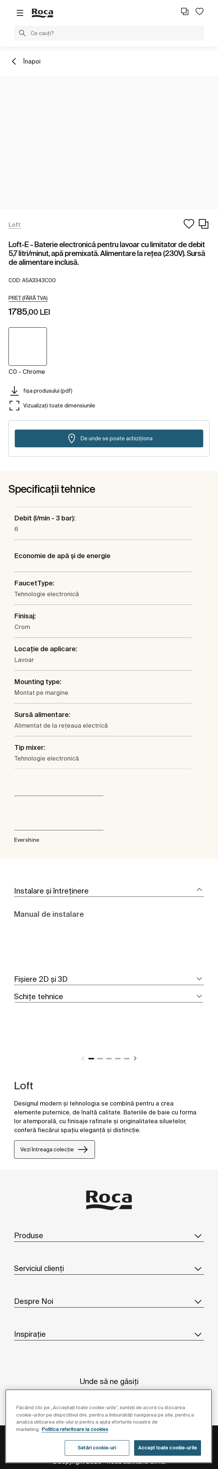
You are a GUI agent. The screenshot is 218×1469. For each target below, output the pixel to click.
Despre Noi (109, 1301)
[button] (22, 34)
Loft (23, 1085)
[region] (108, 1426)
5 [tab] (127, 1058)
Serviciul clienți (109, 1268)
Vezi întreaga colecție (54, 1149)
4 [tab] (118, 1058)
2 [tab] (100, 1058)
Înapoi (32, 61)
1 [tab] (91, 1058)
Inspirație (109, 1334)
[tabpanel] (17, 1040)
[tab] (109, 891)
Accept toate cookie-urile (167, 1448)
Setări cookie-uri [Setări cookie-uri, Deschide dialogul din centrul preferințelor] (97, 1448)
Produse (109, 1235)
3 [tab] (109, 1058)
